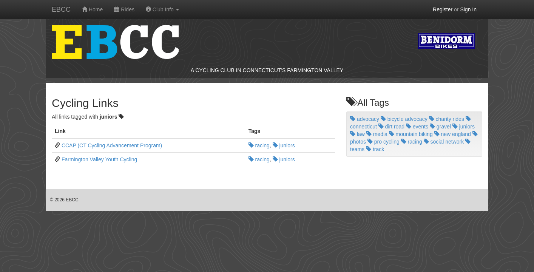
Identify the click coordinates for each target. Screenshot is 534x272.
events (417, 127)
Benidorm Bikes (446, 41)
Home (92, 9)
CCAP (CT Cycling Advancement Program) (112, 145)
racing (259, 145)
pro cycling (383, 142)
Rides (124, 9)
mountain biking (411, 134)
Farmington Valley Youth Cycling (99, 159)
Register (442, 9)
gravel (440, 127)
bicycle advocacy (404, 119)
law (357, 134)
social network (444, 142)
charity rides (446, 119)
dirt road (391, 127)
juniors (284, 145)
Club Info (162, 9)
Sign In (468, 9)
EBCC (61, 9)
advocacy (364, 119)
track (375, 149)
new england (452, 134)
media (376, 134)
